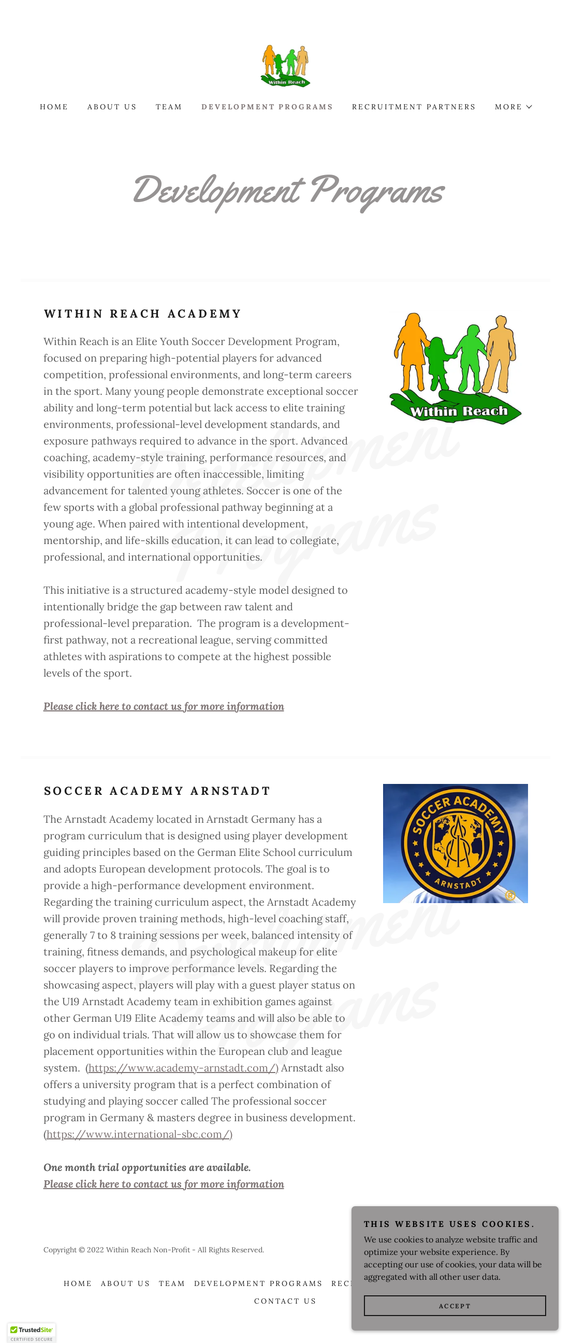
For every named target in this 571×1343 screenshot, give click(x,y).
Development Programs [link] (267, 106)
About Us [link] (112, 106)
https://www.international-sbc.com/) (139, 1133)
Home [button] (78, 1283)
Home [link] (54, 106)
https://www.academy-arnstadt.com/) (184, 1067)
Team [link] (169, 106)
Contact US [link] (285, 1301)
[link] (285, 65)
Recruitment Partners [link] (414, 106)
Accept (455, 1320)
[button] (513, 107)
